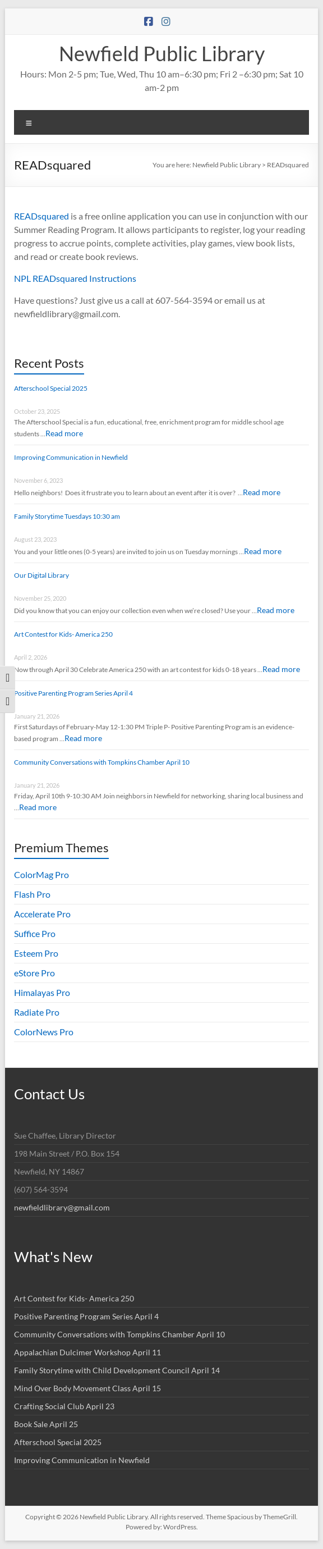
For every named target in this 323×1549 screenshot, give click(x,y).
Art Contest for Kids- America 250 (63, 634)
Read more (64, 433)
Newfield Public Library (162, 53)
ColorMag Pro (41, 874)
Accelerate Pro (42, 913)
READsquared (41, 216)
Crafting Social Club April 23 (64, 1406)
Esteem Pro (36, 953)
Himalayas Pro (42, 992)
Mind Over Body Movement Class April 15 (87, 1388)
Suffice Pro (35, 933)
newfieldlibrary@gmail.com (62, 1207)
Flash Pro (32, 894)
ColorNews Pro (43, 1031)
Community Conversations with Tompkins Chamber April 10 (102, 762)
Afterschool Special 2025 (50, 388)
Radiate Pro (36, 1012)
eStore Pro (34, 972)
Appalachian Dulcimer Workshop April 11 (87, 1352)
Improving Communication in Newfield (71, 457)
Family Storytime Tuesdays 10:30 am (67, 516)
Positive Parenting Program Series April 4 (73, 693)
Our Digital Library (41, 575)
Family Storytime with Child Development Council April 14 (117, 1370)
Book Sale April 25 (46, 1424)
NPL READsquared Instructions (75, 278)
